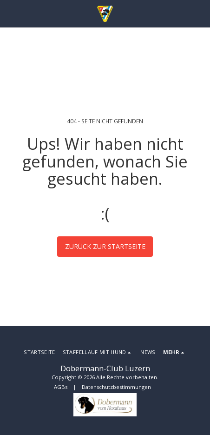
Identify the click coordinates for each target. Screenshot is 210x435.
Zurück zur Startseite (105, 246)
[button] (10, 13)
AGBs (60, 386)
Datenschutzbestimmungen (116, 386)
